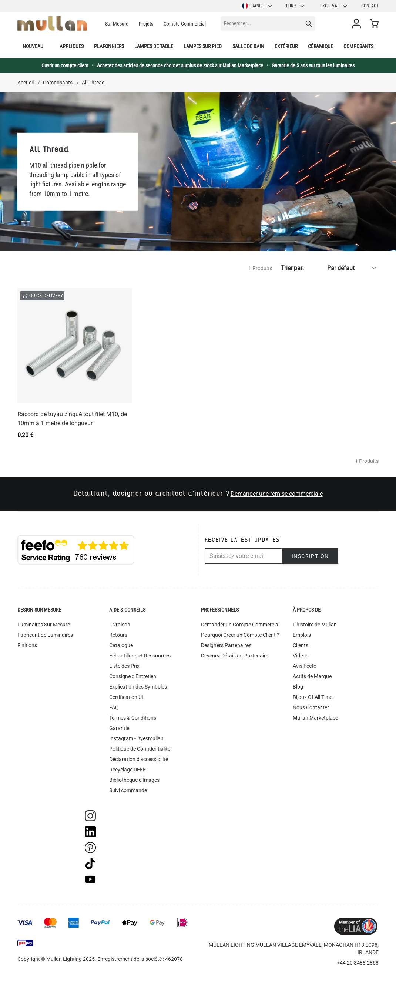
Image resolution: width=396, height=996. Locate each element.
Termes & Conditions (132, 718)
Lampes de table (153, 46)
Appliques (72, 46)
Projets (146, 24)
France (257, 6)
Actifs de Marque (312, 676)
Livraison (119, 624)
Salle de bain (248, 46)
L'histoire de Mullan (315, 624)
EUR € (295, 6)
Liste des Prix (124, 666)
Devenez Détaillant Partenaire (234, 656)
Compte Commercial (185, 24)
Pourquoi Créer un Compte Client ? (240, 635)
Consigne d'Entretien (132, 676)
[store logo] (52, 23)
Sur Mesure (116, 24)
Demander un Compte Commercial (240, 624)
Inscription (310, 556)
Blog (298, 687)
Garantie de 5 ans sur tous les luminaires (313, 65)
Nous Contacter (311, 707)
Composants (358, 46)
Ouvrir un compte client (64, 65)
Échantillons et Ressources (140, 656)
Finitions (27, 645)
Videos (300, 656)
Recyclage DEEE (127, 770)
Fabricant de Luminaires (45, 635)
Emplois (302, 635)
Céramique (320, 46)
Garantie (119, 728)
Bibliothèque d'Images (134, 780)
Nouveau (33, 46)
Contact (370, 6)
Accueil (25, 82)
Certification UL (127, 697)
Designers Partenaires (226, 645)
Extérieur (286, 46)
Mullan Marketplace (315, 718)
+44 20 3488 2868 (358, 963)
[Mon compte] (357, 24)
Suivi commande (128, 790)
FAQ (114, 707)
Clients (300, 645)
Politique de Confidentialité (139, 749)
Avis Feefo (304, 666)
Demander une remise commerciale (277, 493)
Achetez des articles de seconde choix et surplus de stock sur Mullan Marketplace (180, 65)
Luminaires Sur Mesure (43, 624)
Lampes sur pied (203, 46)
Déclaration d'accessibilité (138, 759)
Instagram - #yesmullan (136, 738)
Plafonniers (109, 46)
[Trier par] (343, 268)
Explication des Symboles (138, 687)
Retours (118, 635)
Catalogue (121, 645)
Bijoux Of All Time (312, 697)
